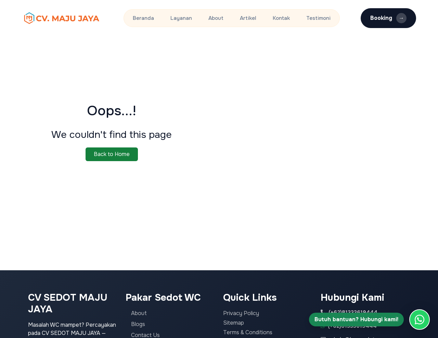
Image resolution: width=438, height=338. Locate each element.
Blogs (138, 324)
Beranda (143, 18)
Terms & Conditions (247, 332)
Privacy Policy (241, 313)
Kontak (281, 18)
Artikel (248, 18)
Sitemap (233, 322)
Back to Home (112, 154)
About (215, 18)
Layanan (181, 18)
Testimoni (318, 18)
